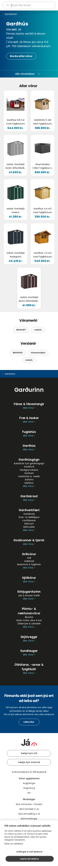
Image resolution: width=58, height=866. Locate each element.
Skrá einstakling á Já (29, 813)
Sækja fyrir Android (29, 762)
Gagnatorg (29, 788)
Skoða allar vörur (21, 56)
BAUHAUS (18, 352)
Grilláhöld (29, 561)
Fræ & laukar (29, 418)
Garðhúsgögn (29, 460)
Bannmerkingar (29, 818)
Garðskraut (29, 496)
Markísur (29, 482)
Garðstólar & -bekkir (29, 476)
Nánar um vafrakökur (13, 843)
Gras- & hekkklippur (29, 517)
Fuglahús (29, 432)
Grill (29, 557)
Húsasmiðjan (38, 352)
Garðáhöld (29, 513)
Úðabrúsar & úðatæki (29, 623)
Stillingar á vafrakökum (29, 851)
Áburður (29, 617)
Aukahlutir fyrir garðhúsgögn (29, 463)
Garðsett (29, 473)
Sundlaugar (29, 651)
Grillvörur (29, 554)
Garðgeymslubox (29, 469)
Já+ (29, 792)
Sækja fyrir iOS (29, 753)
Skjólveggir (29, 637)
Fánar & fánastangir (29, 404)
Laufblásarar (29, 520)
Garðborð (29, 466)
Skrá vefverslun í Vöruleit (29, 804)
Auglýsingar (29, 783)
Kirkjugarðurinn (29, 592)
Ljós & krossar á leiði (29, 595)
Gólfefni (29, 479)
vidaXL (38, 329)
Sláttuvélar (29, 526)
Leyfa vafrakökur (29, 859)
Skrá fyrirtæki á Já (29, 809)
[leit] (29, 5)
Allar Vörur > (29, 407)
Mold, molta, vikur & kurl (29, 620)
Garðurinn (11, 14)
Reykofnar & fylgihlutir (29, 564)
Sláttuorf (29, 523)
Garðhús (29, 446)
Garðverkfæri (29, 510)
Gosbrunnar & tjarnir (29, 540)
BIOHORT (21, 329)
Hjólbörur (29, 578)
